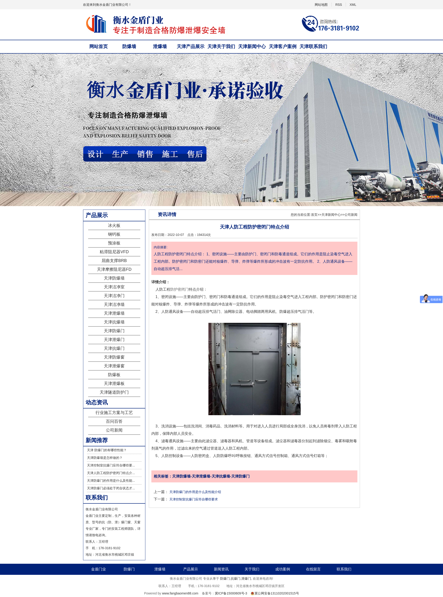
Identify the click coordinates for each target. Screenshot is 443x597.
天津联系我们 (313, 46)
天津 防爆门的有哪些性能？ (107, 450)
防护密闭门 (179, 289)
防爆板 (114, 374)
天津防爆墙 (114, 278)
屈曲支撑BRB (114, 260)
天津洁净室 (114, 287)
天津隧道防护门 (114, 392)
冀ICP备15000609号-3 (231, 593)
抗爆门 (235, 578)
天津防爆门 (114, 331)
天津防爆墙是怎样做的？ (105, 458)
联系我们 (344, 569)
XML (353, 4)
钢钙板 (114, 234)
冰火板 (114, 225)
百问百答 (114, 421)
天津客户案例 (282, 46)
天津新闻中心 (252, 46)
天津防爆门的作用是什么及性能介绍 (195, 492)
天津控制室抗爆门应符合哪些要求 (193, 499)
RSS (338, 4)
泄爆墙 (160, 46)
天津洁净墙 (114, 304)
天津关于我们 (221, 46)
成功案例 (282, 569)
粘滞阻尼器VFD (114, 252)
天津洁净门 (114, 295)
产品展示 (190, 569)
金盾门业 (98, 569)
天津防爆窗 (114, 357)
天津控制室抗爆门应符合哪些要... (111, 465)
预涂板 (114, 243)
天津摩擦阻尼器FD (114, 269)
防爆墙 (129, 46)
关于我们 (252, 569)
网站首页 (98, 46)
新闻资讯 (221, 569)
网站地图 (321, 4)
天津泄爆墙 (114, 313)
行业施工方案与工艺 (114, 412)
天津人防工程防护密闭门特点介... (111, 473)
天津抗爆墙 (114, 322)
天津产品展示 (190, 46)
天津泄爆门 (114, 339)
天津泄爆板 (114, 383)
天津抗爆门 (114, 348)
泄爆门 (246, 578)
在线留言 (313, 569)
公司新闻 (114, 430)
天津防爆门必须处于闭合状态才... (111, 488)
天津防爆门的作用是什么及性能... (111, 480)
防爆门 (129, 569)
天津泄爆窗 (114, 366)
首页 (314, 214)
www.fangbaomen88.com (180, 593)
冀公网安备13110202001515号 (276, 593)
